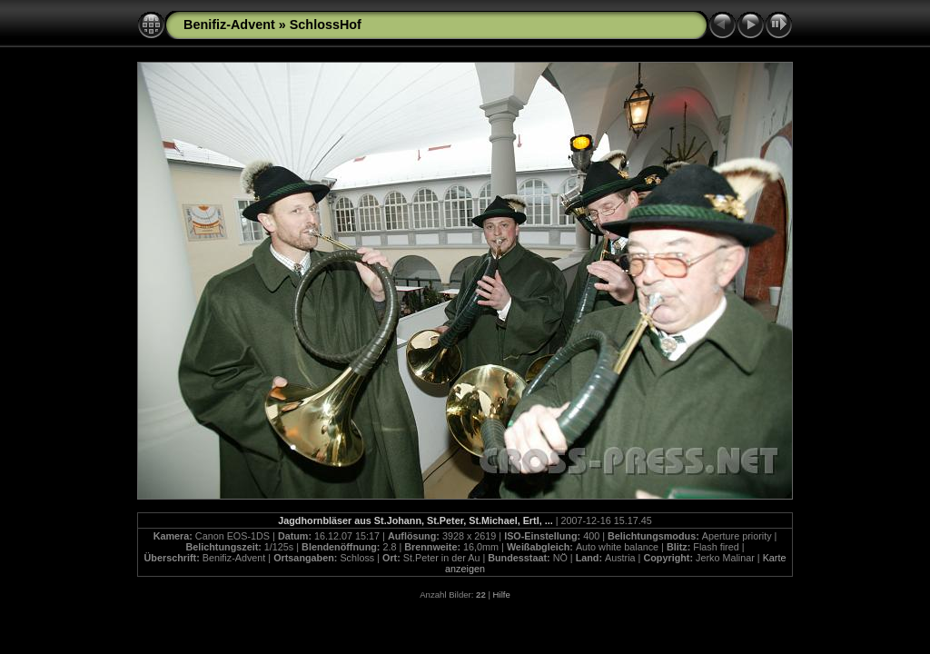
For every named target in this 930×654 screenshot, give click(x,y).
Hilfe (501, 595)
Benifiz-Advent (229, 24)
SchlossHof (325, 24)
